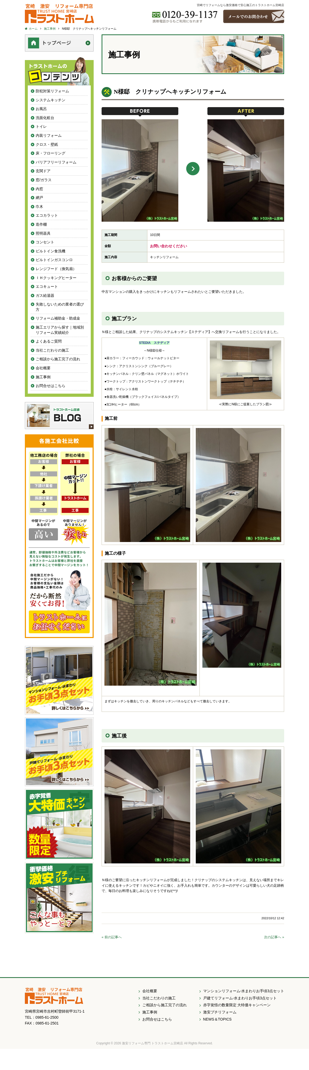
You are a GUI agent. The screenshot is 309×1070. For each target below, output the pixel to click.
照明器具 (43, 233)
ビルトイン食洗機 (50, 251)
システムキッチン (50, 100)
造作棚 (41, 224)
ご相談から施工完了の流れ (58, 359)
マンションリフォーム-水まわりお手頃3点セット (243, 991)
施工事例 (43, 377)
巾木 (39, 206)
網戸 (39, 197)
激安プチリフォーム (220, 1012)
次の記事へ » (274, 937)
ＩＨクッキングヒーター (56, 278)
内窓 (39, 189)
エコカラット (47, 215)
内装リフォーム (49, 135)
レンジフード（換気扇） (56, 269)
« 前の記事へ (112, 937)
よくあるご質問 (49, 341)
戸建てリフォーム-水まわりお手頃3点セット (240, 998)
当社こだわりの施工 (52, 350)
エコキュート (47, 286)
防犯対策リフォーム (52, 91)
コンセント (45, 242)
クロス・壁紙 (47, 144)
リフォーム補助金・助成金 (58, 318)
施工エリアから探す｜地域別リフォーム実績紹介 (60, 330)
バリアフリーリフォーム (56, 162)
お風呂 (41, 109)
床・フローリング (50, 153)
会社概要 (43, 368)
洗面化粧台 (45, 118)
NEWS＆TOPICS (217, 1019)
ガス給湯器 (45, 295)
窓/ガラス (44, 180)
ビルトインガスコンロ (54, 260)
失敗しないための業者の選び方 (60, 307)
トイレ (41, 126)
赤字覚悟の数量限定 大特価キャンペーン (237, 1005)
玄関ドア (43, 171)
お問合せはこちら (50, 386)
